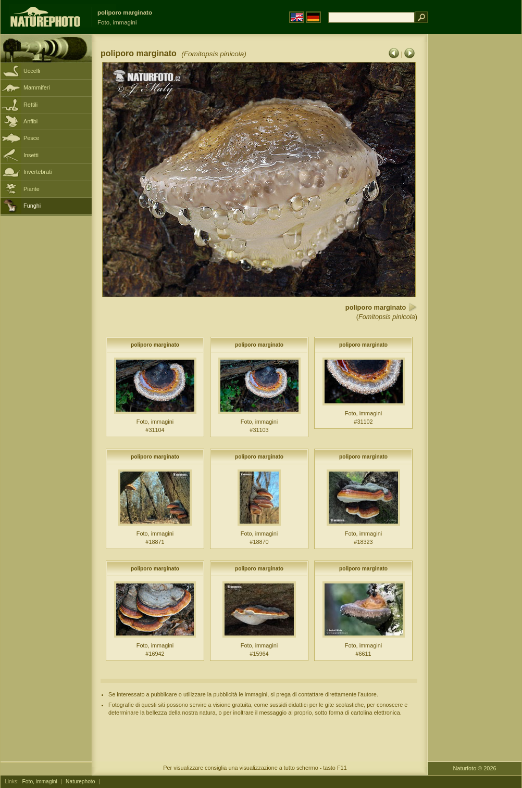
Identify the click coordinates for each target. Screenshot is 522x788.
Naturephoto (80, 781)
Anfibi (30, 121)
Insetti (31, 155)
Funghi (32, 205)
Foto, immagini (39, 781)
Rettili (30, 104)
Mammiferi (36, 87)
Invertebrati (37, 172)
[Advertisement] (474, 200)
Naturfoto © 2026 (474, 768)
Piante (31, 189)
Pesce (31, 138)
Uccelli (31, 71)
